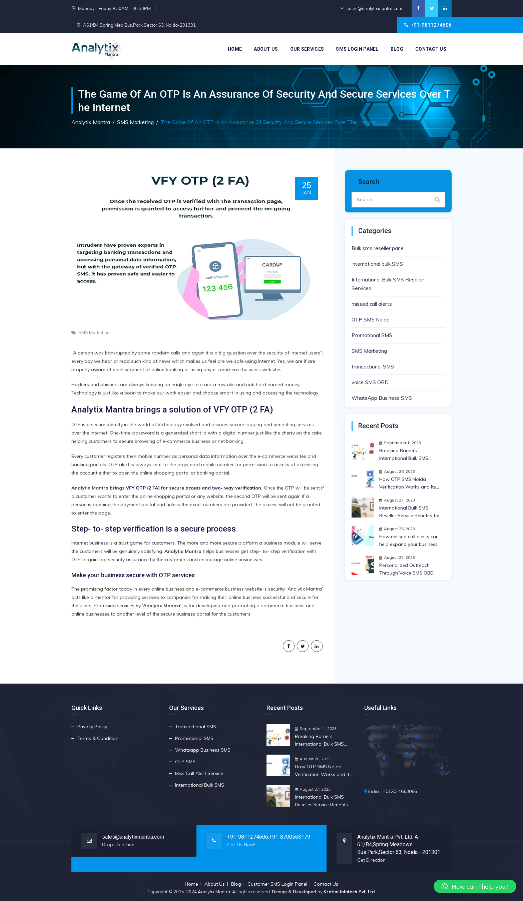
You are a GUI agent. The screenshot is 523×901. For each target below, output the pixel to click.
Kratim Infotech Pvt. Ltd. (350, 891)
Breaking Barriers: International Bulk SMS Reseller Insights (403, 454)
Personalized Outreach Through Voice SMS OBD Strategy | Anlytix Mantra (406, 569)
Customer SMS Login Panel (277, 884)
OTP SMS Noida (371, 319)
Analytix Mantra (214, 891)
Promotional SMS (372, 335)
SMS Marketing (94, 332)
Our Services (307, 49)
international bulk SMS (377, 264)
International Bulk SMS (199, 785)
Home (235, 49)
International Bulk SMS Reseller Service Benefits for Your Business (409, 512)
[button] (475, 886)
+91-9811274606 (247, 837)
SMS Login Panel (357, 49)
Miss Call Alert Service (199, 773)
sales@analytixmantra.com (374, 8)
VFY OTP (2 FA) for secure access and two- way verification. (194, 488)
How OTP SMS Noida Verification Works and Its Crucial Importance (407, 483)
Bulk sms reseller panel (378, 248)
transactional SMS (373, 366)
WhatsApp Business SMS (382, 398)
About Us (266, 49)
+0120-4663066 (400, 791)
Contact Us (430, 49)
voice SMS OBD (370, 382)
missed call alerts (372, 304)
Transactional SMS (195, 727)
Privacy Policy (92, 727)
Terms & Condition (97, 738)
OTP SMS (185, 762)
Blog (397, 49)
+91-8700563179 (289, 837)
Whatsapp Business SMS (202, 750)
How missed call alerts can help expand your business (409, 540)
